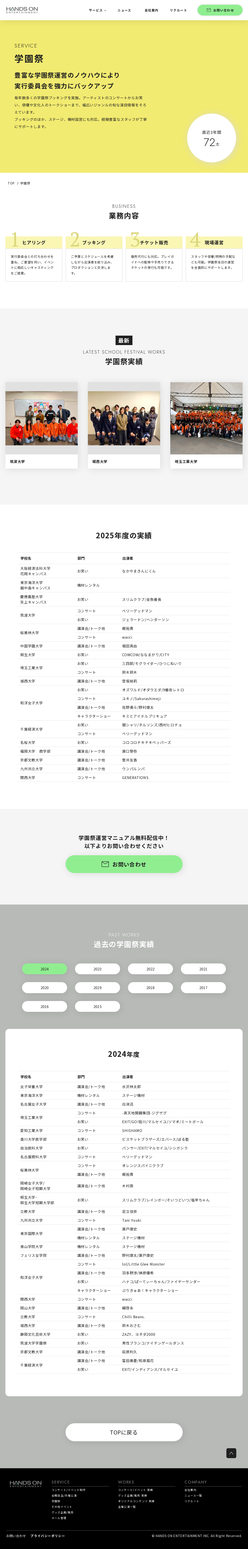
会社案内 (190, 1490)
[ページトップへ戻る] (231, 1453)
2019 (97, 987)
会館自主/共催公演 (64, 1495)
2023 (97, 969)
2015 (97, 1006)
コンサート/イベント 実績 (135, 1490)
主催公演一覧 (127, 1507)
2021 (203, 969)
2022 (150, 969)
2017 (203, 987)
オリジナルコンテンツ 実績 (136, 1501)
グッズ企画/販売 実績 (132, 1495)
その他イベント (62, 1507)
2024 (45, 969)
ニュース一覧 (193, 1495)
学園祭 (56, 1501)
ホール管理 (59, 1518)
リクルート (191, 1501)
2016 (45, 1006)
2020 (45, 987)
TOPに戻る (124, 1432)
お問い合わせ (220, 10)
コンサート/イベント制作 (69, 1490)
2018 (150, 987)
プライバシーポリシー (47, 1536)
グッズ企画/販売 (63, 1512)
